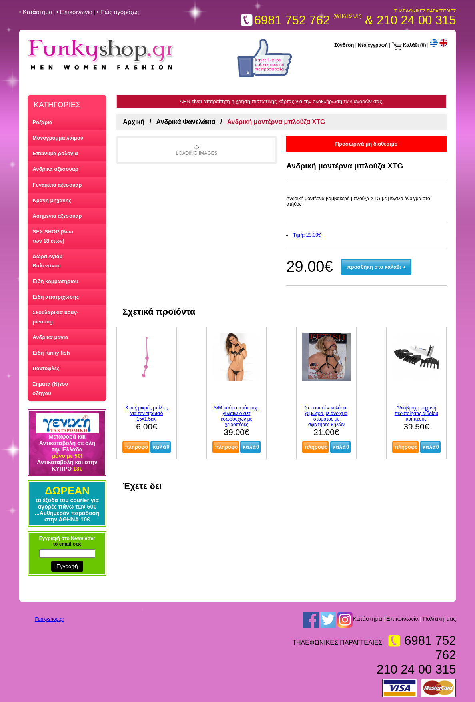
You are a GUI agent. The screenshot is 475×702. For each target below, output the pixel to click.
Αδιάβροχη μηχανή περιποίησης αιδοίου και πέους (416, 413)
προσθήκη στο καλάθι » (376, 267)
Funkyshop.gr (49, 619)
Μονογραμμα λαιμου (57, 138)
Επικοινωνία (402, 618)
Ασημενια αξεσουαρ (57, 216)
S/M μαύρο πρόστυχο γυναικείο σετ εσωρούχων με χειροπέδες (236, 416)
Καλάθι (411, 45)
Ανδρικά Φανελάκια (186, 121)
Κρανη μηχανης (51, 200)
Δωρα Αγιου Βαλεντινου (47, 261)
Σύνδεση (344, 45)
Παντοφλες (45, 368)
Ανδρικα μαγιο (50, 337)
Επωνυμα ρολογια (55, 153)
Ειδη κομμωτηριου (55, 281)
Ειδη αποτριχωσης (55, 297)
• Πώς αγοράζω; (117, 11)
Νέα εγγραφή (373, 45)
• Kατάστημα (35, 11)
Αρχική (133, 121)
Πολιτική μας (439, 618)
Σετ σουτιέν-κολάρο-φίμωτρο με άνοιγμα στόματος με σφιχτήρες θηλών (326, 416)
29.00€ (307, 235)
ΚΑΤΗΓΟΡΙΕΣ (57, 104)
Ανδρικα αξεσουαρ (55, 169)
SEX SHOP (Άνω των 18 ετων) (52, 236)
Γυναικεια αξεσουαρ (57, 185)
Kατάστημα (367, 618)
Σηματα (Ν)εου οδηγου (50, 388)
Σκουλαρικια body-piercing (55, 317)
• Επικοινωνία (74, 11)
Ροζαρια (42, 122)
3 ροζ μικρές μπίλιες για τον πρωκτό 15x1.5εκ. (146, 413)
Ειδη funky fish (51, 353)
